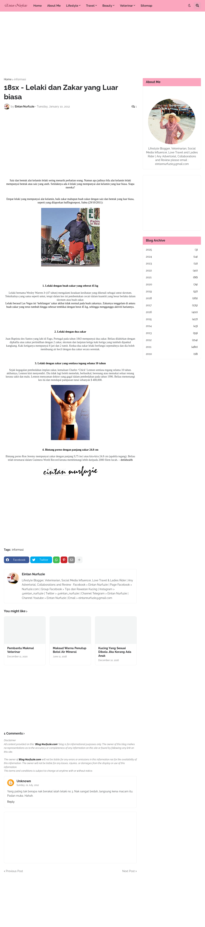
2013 (172, 333)
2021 (172, 277)
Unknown (24, 781)
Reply (11, 801)
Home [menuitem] (37, 5)
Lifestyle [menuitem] (72, 5)
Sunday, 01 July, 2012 (28, 785)
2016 (172, 312)
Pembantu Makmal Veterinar (20, 650)
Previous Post (14, 871)
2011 (172, 347)
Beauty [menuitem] (107, 5)
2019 (172, 291)
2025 (172, 250)
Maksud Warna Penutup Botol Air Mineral (69, 650)
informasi (20, 79)
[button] (189, 5)
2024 (172, 257)
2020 (172, 284)
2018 (172, 298)
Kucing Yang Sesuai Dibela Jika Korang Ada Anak (114, 652)
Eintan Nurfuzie (33, 574)
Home (8, 79)
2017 (172, 305)
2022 (172, 271)
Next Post (128, 871)
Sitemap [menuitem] (146, 5)
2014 (172, 326)
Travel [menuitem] (90, 5)
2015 (172, 319)
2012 (172, 340)
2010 (172, 354)
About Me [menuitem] (54, 5)
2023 (172, 264)
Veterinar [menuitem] (126, 5)
